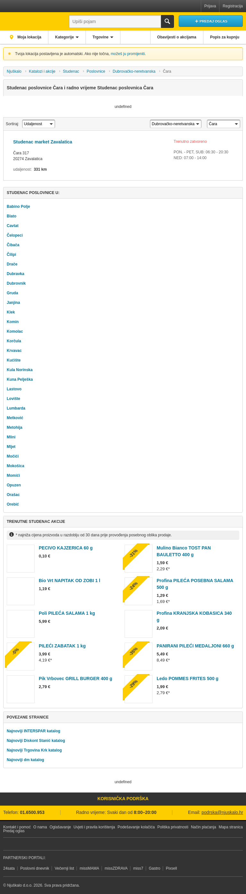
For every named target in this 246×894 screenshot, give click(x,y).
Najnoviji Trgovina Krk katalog (34, 750)
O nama (40, 827)
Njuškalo (14, 71)
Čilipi (11, 254)
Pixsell (171, 868)
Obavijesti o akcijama (176, 37)
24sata (9, 868)
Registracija (233, 6)
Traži (167, 21)
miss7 (138, 868)
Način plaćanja (203, 827)
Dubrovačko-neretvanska (134, 71)
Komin (13, 322)
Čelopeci (15, 235)
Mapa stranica (231, 827)
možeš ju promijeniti (128, 54)
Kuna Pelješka (20, 379)
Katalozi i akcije (42, 71)
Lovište (13, 398)
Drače (12, 264)
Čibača (13, 245)
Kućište (13, 360)
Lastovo (14, 389)
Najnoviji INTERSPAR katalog (33, 731)
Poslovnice (95, 71)
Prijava (210, 6)
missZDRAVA (116, 868)
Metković (15, 418)
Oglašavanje (60, 827)
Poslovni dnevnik (34, 868)
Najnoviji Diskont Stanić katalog (36, 740)
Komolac (15, 331)
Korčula (14, 341)
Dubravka (15, 274)
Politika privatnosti (172, 827)
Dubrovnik (16, 283)
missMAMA (89, 868)
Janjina (13, 302)
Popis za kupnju (224, 37)
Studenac (71, 71)
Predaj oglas (14, 831)
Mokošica (15, 466)
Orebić (13, 504)
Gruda (12, 293)
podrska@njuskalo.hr (222, 812)
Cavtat (13, 226)
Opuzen (14, 485)
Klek (11, 312)
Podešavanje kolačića (136, 827)
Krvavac (14, 350)
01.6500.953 (32, 812)
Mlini (11, 437)
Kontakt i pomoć (17, 827)
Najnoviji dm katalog (25, 760)
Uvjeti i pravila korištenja (94, 827)
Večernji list (64, 868)
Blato (11, 216)
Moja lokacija (28, 37)
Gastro (154, 868)
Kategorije (64, 37)
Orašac (13, 494)
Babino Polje (18, 206)
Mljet (11, 446)
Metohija (14, 427)
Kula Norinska (20, 370)
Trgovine (101, 37)
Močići (13, 456)
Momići (13, 475)
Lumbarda (16, 408)
